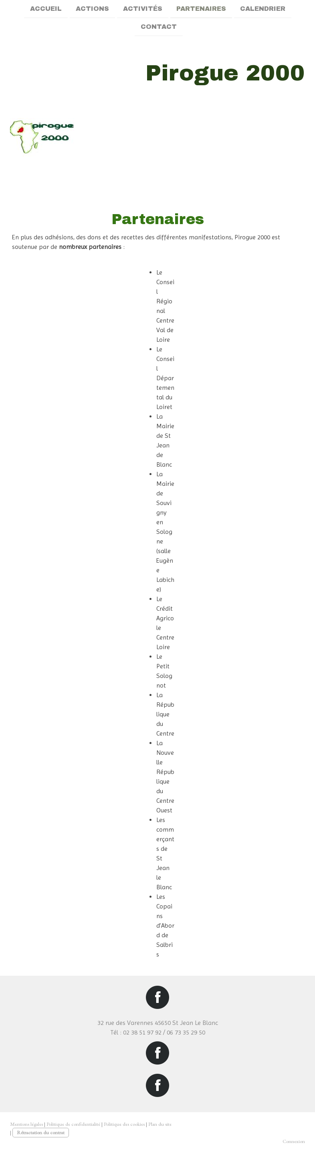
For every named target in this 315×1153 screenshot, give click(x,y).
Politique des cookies (124, 1124)
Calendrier (262, 8)
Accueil (46, 8)
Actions (92, 8)
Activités (142, 8)
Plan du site (160, 1124)
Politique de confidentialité (73, 1124)
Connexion (294, 1141)
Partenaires (201, 8)
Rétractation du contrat (41, 1132)
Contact (159, 27)
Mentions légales (26, 1124)
